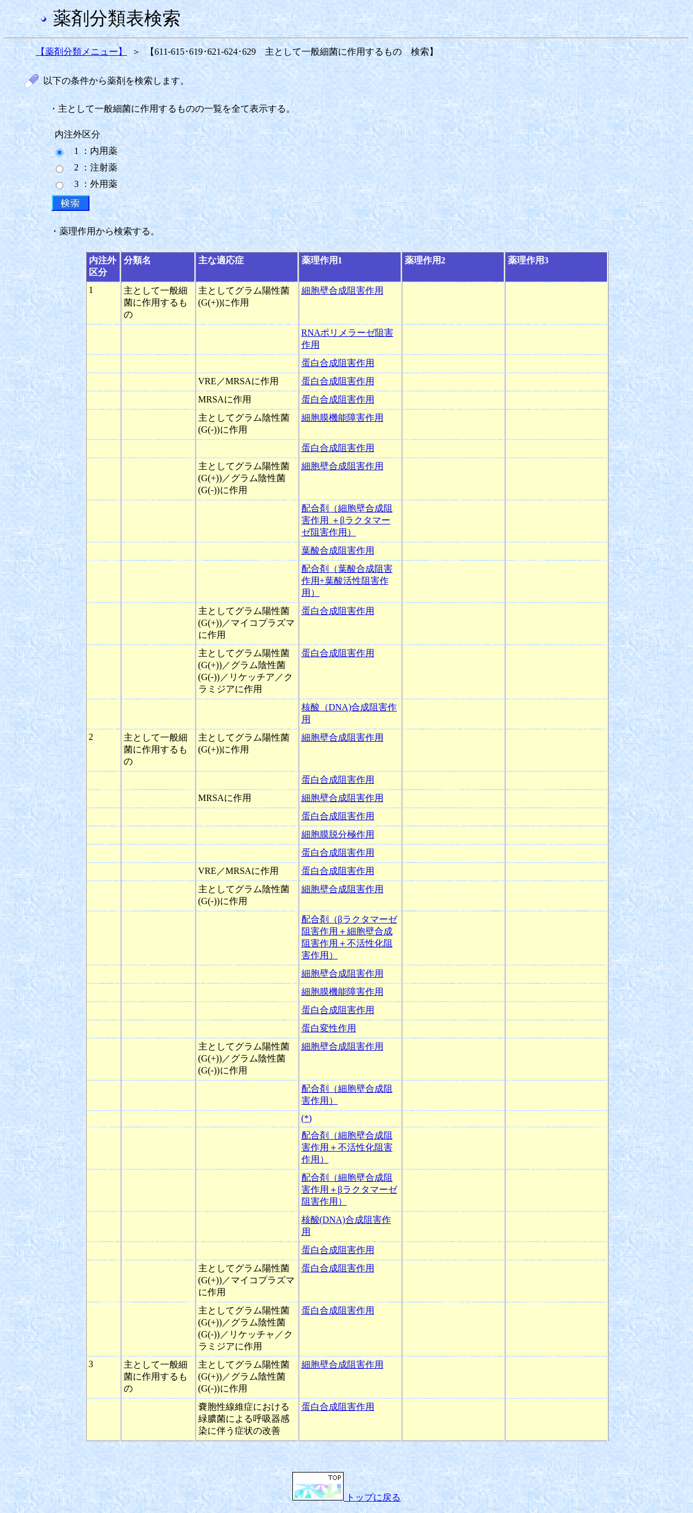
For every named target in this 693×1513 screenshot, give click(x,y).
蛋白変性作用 (328, 1028)
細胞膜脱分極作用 (337, 834)
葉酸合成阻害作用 (337, 550)
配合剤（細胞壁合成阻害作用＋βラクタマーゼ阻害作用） (349, 1189)
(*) (306, 1118)
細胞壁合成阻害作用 (342, 290)
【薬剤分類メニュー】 (81, 51)
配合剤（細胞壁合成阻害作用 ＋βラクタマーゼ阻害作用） (347, 520)
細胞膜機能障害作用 (342, 417)
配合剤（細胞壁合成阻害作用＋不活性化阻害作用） (347, 1147)
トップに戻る (346, 1497)
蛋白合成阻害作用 (337, 363)
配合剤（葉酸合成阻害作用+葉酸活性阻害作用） (347, 580)
